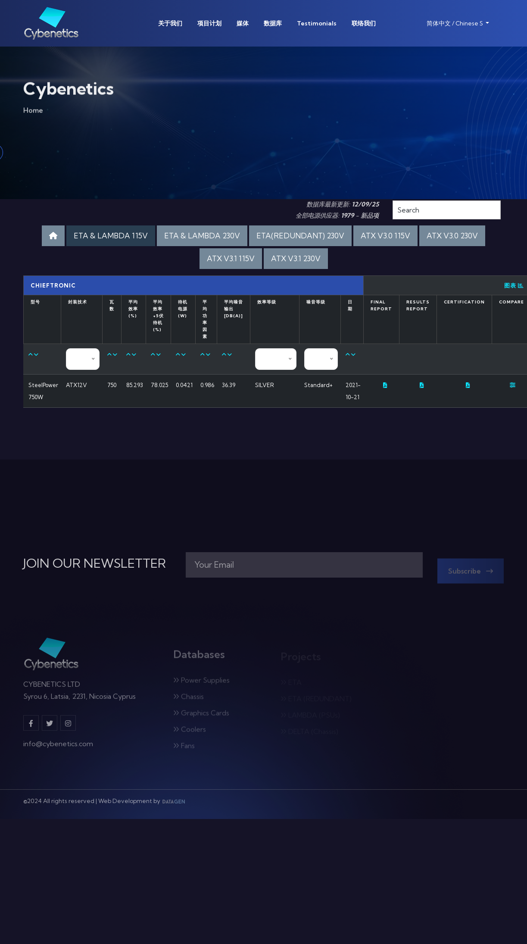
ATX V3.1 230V (296, 258)
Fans (184, 748)
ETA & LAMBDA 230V (202, 235)
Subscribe (470, 573)
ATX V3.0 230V (452, 235)
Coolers (189, 731)
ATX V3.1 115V (231, 258)
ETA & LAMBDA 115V (111, 235)
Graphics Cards (201, 715)
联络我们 (364, 23)
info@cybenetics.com (58, 746)
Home (33, 111)
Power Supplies (201, 682)
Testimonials (317, 23)
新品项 (370, 215)
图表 (514, 285)
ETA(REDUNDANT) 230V (300, 235)
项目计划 (209, 23)
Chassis (188, 698)
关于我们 (170, 23)
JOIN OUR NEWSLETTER (94, 563)
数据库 (273, 23)
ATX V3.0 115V (385, 235)
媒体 (243, 23)
